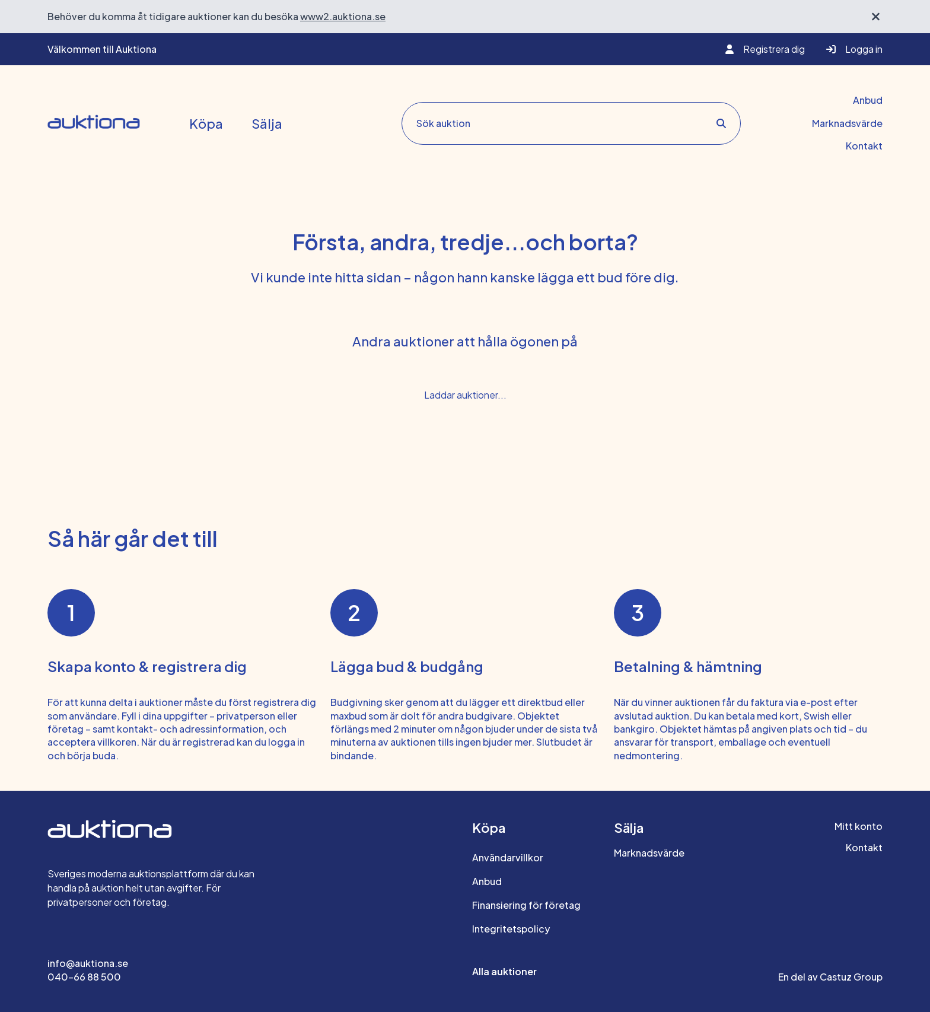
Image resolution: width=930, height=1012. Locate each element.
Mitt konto (859, 826)
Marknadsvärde (847, 123)
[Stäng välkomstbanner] (876, 16)
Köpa (206, 123)
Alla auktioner (504, 971)
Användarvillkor (507, 857)
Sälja (266, 123)
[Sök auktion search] (566, 123)
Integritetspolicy (511, 928)
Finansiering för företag (526, 905)
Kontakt (864, 145)
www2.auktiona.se (343, 16)
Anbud (868, 100)
